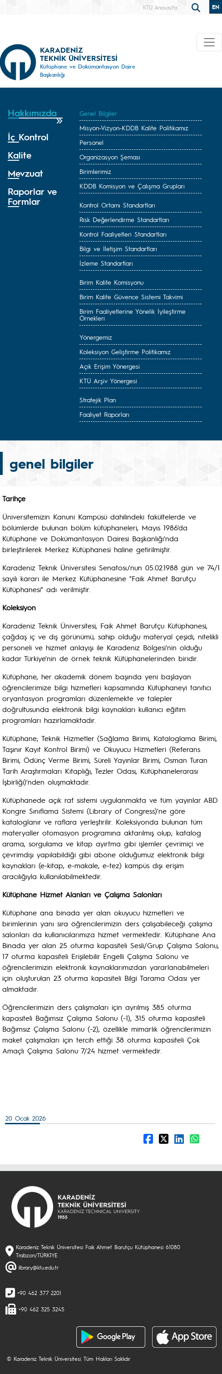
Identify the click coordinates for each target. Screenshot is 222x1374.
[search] (197, 7)
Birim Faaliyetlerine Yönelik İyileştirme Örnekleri (132, 314)
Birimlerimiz (95, 171)
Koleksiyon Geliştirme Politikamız (125, 351)
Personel (91, 142)
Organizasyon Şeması (109, 157)
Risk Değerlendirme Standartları (124, 219)
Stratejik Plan (97, 399)
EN (215, 6)
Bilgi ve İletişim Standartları (118, 248)
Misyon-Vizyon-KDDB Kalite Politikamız (133, 128)
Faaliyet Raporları (104, 414)
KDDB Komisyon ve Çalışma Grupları (132, 186)
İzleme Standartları (106, 263)
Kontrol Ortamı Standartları (117, 205)
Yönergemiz (95, 337)
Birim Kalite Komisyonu (111, 282)
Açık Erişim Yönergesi (109, 366)
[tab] (35, 116)
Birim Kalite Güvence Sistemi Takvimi (131, 296)
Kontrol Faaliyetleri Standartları (123, 234)
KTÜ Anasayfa (160, 7)
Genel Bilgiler (98, 113)
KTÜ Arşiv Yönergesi (108, 380)
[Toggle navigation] (209, 42)
